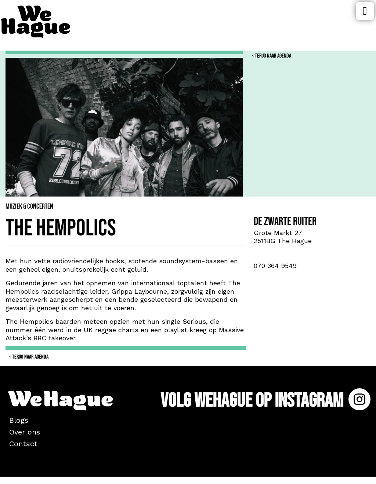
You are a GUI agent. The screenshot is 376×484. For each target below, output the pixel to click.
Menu (364, 11)
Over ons (24, 432)
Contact (23, 443)
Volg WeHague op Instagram (265, 400)
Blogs (18, 420)
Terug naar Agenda (273, 55)
